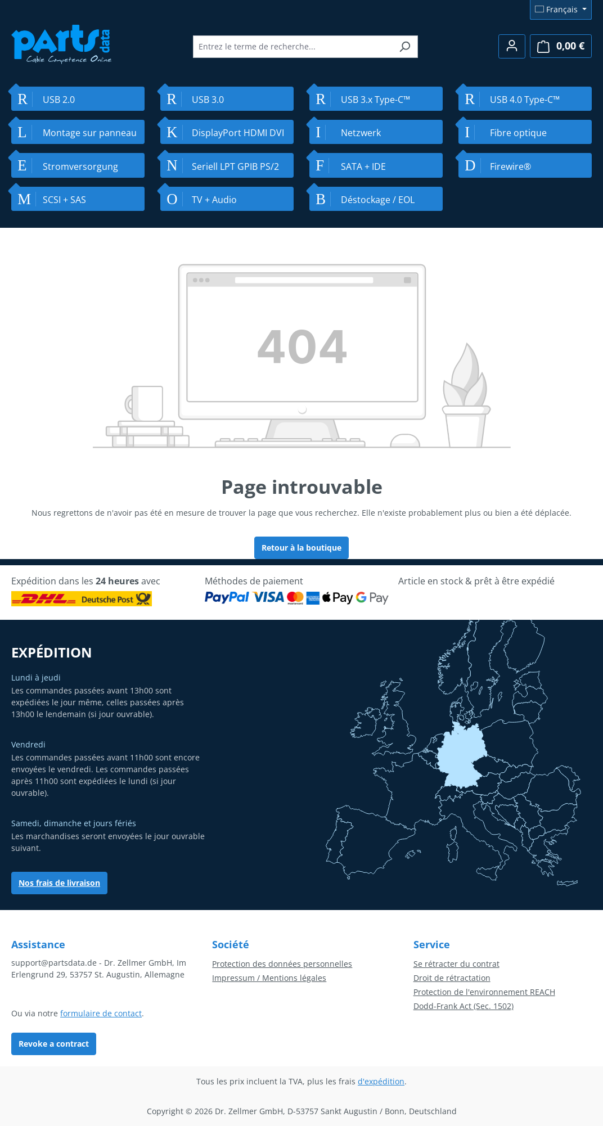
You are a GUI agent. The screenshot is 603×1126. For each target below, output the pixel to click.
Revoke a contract (54, 1043)
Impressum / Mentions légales (269, 977)
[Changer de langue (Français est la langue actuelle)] (561, 9)
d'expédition (381, 1081)
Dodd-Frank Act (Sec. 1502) (463, 1006)
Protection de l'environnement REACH (484, 992)
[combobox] (292, 46)
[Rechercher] (405, 46)
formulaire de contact (101, 1013)
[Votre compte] (511, 46)
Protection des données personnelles (282, 963)
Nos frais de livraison (59, 882)
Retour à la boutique (301, 547)
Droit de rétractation (451, 977)
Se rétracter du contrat (456, 963)
